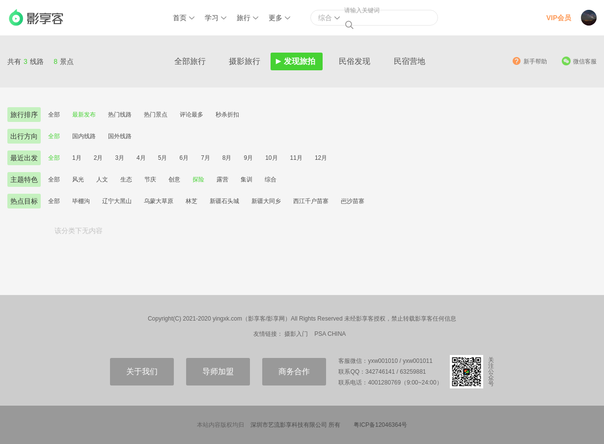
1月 (77, 157)
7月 (205, 157)
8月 (227, 157)
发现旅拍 (299, 61)
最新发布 (84, 114)
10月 (271, 157)
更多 (275, 18)
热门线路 (120, 114)
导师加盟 (218, 371)
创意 (174, 179)
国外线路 (120, 136)
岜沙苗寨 (352, 201)
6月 (184, 157)
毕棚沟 (81, 201)
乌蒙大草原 (158, 201)
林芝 (191, 201)
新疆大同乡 (266, 201)
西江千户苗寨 (311, 201)
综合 (270, 179)
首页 (180, 18)
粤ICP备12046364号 (380, 424)
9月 (248, 157)
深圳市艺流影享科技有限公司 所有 (295, 424)
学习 (212, 18)
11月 (296, 157)
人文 (102, 179)
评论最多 (191, 114)
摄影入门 (296, 333)
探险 (198, 179)
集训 (246, 179)
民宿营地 (409, 61)
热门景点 (155, 114)
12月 (321, 157)
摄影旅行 (244, 61)
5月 (162, 157)
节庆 (150, 179)
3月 (119, 157)
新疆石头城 (224, 201)
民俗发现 (354, 61)
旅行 (243, 18)
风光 (78, 179)
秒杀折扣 (227, 114)
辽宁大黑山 (117, 201)
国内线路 (84, 136)
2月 (98, 157)
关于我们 (142, 371)
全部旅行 (190, 61)
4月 (141, 157)
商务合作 (294, 371)
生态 (126, 179)
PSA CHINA (330, 333)
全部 (54, 114)
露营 (222, 179)
